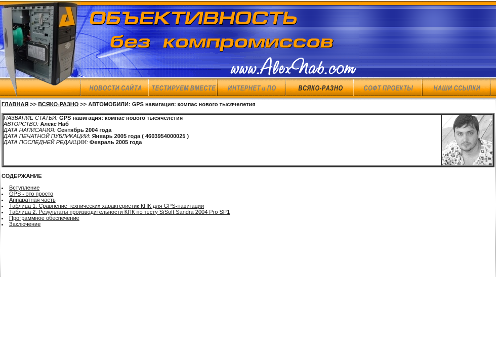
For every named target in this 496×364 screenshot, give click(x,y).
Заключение (24, 224)
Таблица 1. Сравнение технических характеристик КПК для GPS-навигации (106, 206)
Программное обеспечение (44, 218)
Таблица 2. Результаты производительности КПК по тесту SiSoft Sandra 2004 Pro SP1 (119, 212)
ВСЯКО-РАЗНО (58, 104)
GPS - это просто (31, 194)
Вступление (24, 188)
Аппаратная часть (32, 200)
